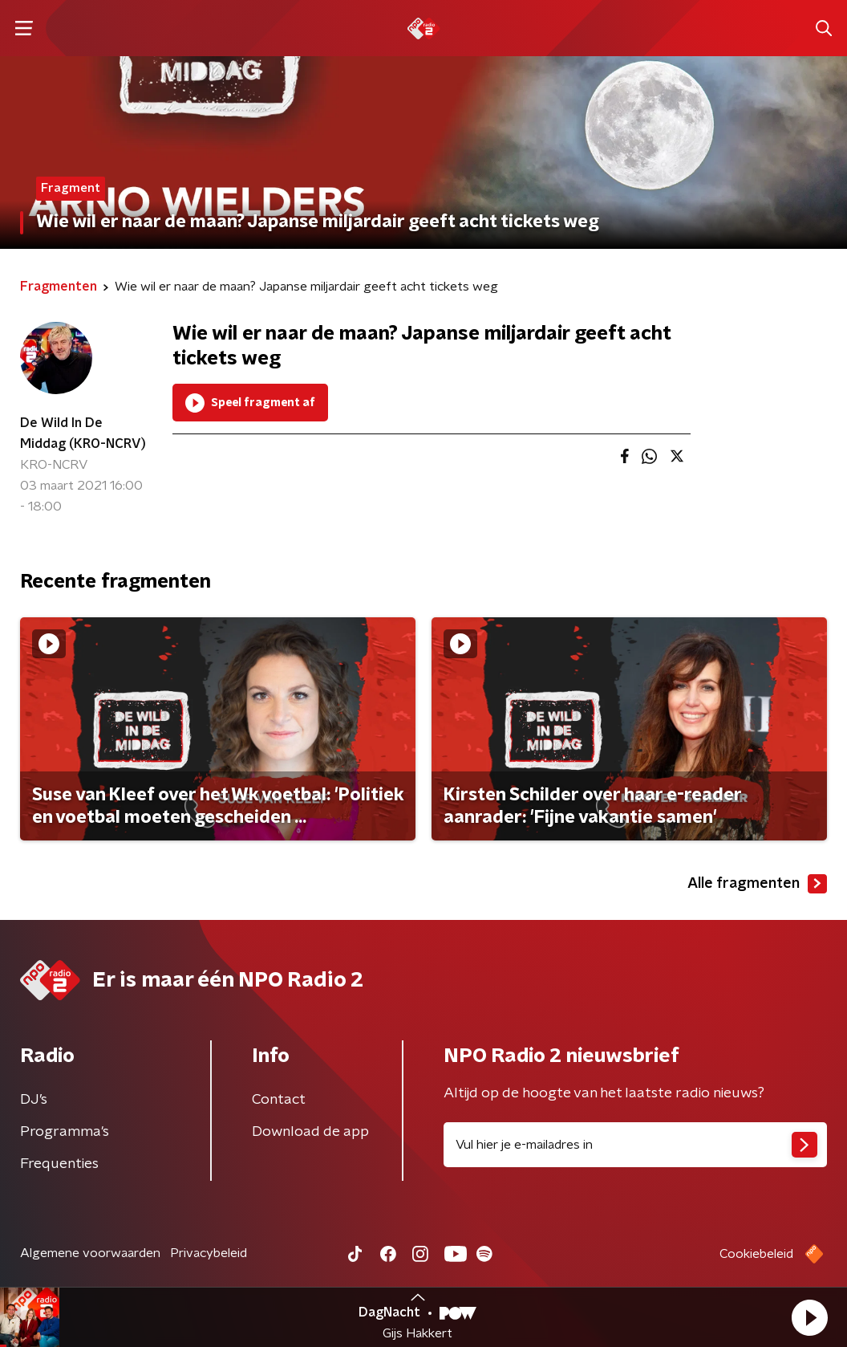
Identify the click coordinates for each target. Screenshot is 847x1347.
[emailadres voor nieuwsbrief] (635, 1144)
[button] (809, 1317)
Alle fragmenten (757, 883)
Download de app (310, 1132)
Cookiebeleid (756, 1253)
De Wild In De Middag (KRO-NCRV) (83, 433)
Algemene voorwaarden (90, 1253)
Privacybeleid (208, 1253)
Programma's (64, 1132)
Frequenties (59, 1164)
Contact (279, 1100)
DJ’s (33, 1100)
